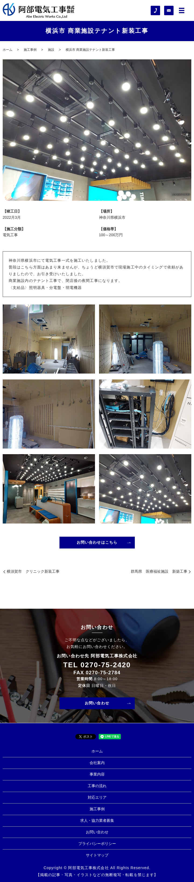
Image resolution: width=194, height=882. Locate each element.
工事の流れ (97, 786)
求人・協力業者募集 (97, 820)
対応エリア (97, 797)
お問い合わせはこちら (97, 542)
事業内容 (97, 774)
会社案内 (97, 763)
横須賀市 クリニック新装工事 (33, 571)
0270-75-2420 (105, 665)
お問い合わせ (97, 703)
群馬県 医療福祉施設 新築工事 (159, 571)
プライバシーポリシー (97, 843)
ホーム (7, 50)
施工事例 (30, 50)
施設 (51, 50)
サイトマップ (97, 855)
